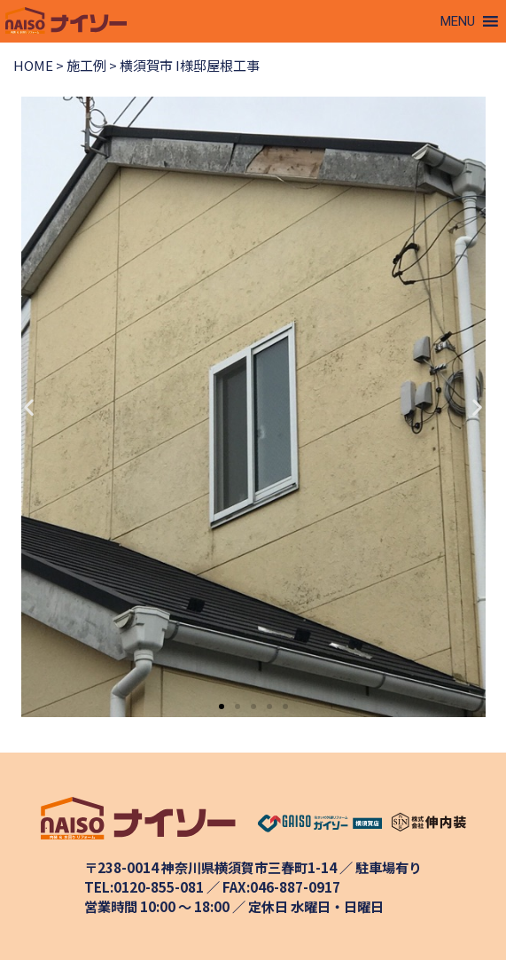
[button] (457, 21)
